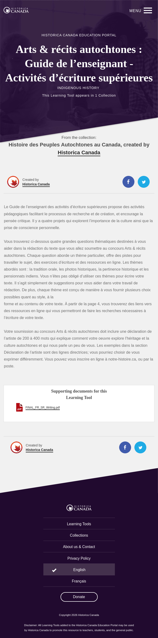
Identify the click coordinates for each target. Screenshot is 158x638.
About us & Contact (79, 547)
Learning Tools (79, 524)
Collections (79, 535)
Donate (79, 597)
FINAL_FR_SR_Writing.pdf (42, 407)
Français (79, 581)
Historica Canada (79, 152)
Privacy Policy (79, 558)
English (79, 570)
